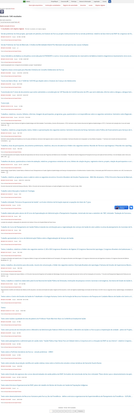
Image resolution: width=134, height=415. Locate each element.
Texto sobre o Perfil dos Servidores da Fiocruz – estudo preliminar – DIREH (27, 352)
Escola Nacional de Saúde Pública (13, 40)
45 (75, 411)
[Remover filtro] (18, 22)
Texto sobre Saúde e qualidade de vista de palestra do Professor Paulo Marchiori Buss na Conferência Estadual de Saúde (43, 319)
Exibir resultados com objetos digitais (35, 29)
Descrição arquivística (36, 5)
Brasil (28, 1)
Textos (3, 308)
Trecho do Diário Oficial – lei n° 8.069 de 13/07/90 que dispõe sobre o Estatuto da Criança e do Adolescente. (38, 81)
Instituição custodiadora (52, 5)
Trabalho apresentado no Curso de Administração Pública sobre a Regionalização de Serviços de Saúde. (37, 238)
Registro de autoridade (70, 5)
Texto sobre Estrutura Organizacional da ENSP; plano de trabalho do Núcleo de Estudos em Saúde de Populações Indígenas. (44, 385)
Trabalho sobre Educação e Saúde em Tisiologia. (18, 191)
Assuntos (83, 5)
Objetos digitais (100, 5)
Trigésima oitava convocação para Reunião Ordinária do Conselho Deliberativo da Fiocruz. (32, 70)
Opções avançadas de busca (7, 26)
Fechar (13, 8)
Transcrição (5, 103)
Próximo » (80, 411)
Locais (90, 5)
